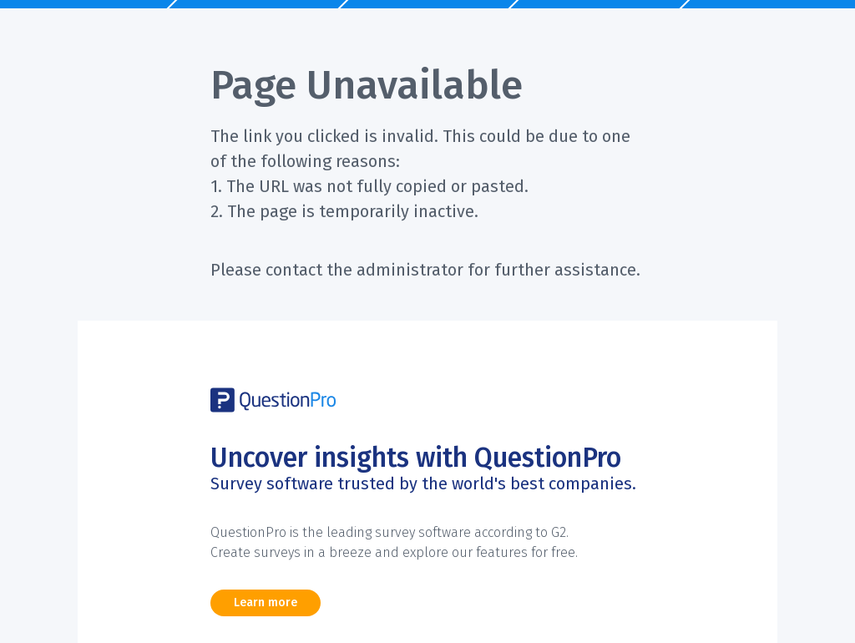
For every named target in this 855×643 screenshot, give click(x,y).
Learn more (265, 602)
